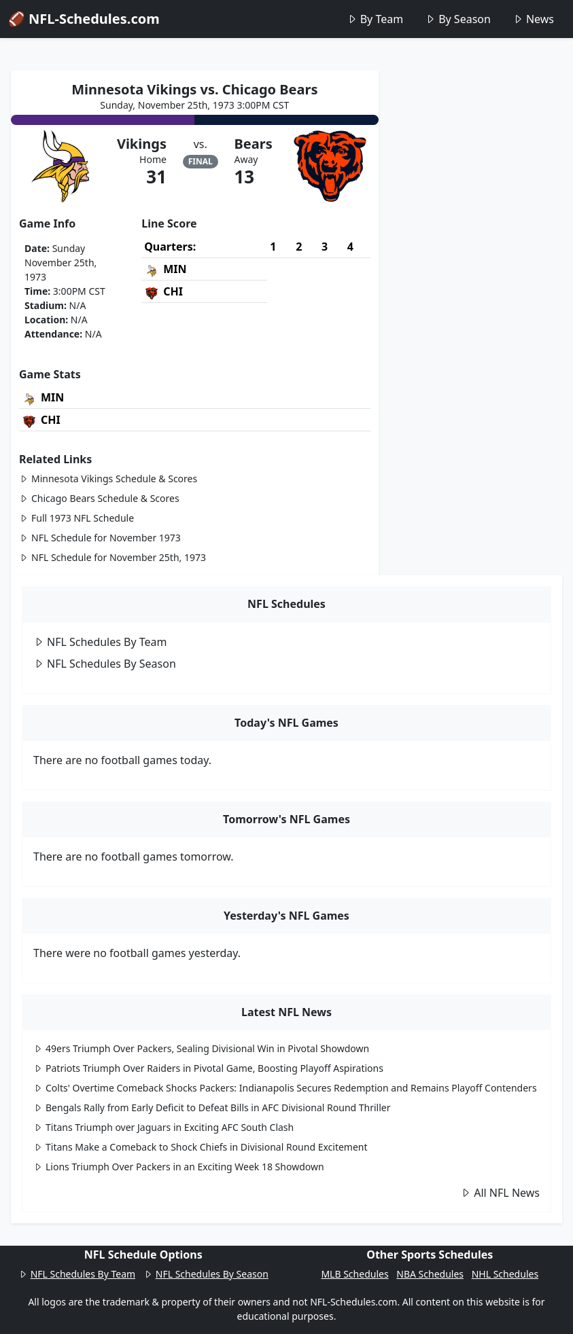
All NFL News (500, 1192)
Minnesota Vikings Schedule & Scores (108, 478)
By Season (458, 19)
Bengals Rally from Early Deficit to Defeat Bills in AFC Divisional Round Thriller (212, 1107)
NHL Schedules (505, 1273)
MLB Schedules (354, 1273)
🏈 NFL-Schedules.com (84, 19)
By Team (375, 19)
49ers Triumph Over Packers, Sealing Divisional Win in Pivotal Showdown (201, 1048)
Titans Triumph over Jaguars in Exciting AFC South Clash (163, 1127)
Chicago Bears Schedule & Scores (99, 498)
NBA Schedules (430, 1273)
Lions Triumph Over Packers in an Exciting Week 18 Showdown (178, 1166)
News (533, 19)
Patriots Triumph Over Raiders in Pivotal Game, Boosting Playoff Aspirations (208, 1068)
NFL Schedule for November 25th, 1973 (112, 557)
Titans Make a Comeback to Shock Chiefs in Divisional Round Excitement (200, 1146)
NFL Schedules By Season (104, 663)
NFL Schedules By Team (100, 641)
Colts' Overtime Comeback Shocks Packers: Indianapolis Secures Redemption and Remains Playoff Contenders (285, 1087)
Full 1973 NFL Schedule (76, 517)
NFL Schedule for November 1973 (100, 537)
